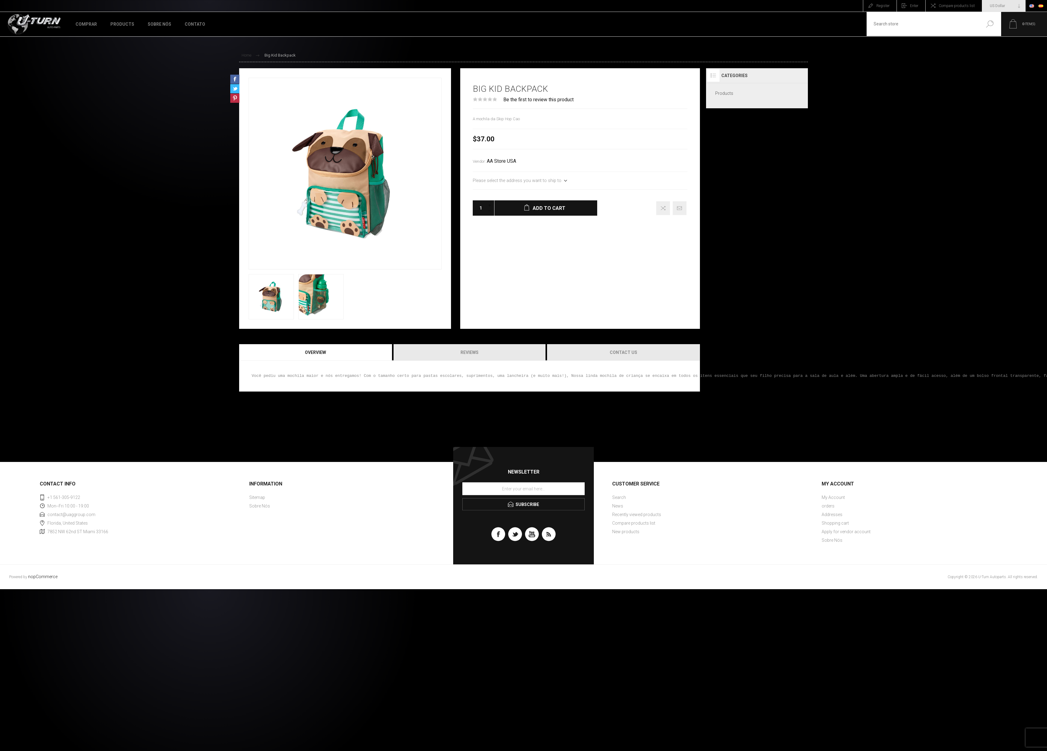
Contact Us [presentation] (623, 352)
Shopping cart (835, 523)
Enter (914, 6)
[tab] (316, 352)
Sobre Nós (259, 506)
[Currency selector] (1003, 6)
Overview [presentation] (315, 352)
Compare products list (957, 6)
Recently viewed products (636, 514)
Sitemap (257, 497)
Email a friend (679, 208)
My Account (833, 497)
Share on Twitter (234, 88)
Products (724, 93)
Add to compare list (663, 208)
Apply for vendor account (846, 531)
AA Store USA (501, 161)
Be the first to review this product (538, 99)
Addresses (832, 514)
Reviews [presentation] (470, 352)
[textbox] (922, 24)
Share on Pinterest (234, 98)
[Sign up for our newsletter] (523, 488)
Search (989, 24)
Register (883, 6)
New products (625, 531)
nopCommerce (42, 576)
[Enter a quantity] (479, 208)
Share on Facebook (234, 79)
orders (828, 506)
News (617, 506)
